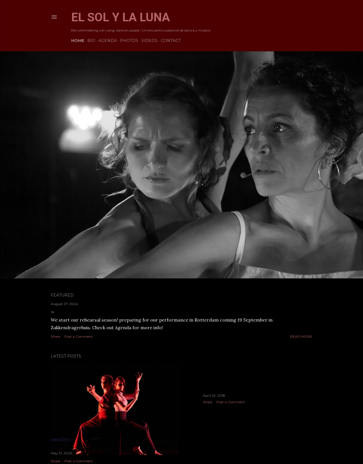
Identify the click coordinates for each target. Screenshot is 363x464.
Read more (301, 336)
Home (77, 40)
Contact (171, 40)
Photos (129, 40)
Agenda (107, 40)
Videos (149, 40)
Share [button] (55, 336)
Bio (91, 40)
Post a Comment (78, 336)
